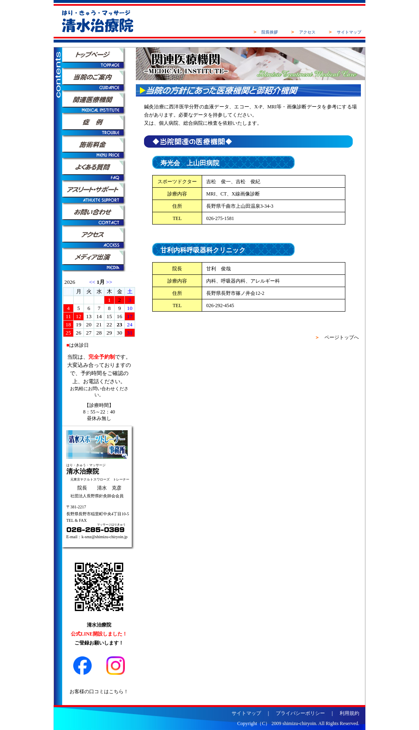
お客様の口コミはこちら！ (99, 691)
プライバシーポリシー (300, 713)
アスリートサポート (99, 193)
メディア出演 (99, 261)
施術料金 (99, 148)
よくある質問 (99, 171)
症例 (99, 126)
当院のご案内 (99, 81)
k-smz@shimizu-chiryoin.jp (104, 537)
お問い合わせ (99, 216)
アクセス (307, 32)
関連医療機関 (99, 103)
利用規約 (349, 713)
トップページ (99, 58)
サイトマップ (349, 32)
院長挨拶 (269, 32)
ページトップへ (341, 337)
